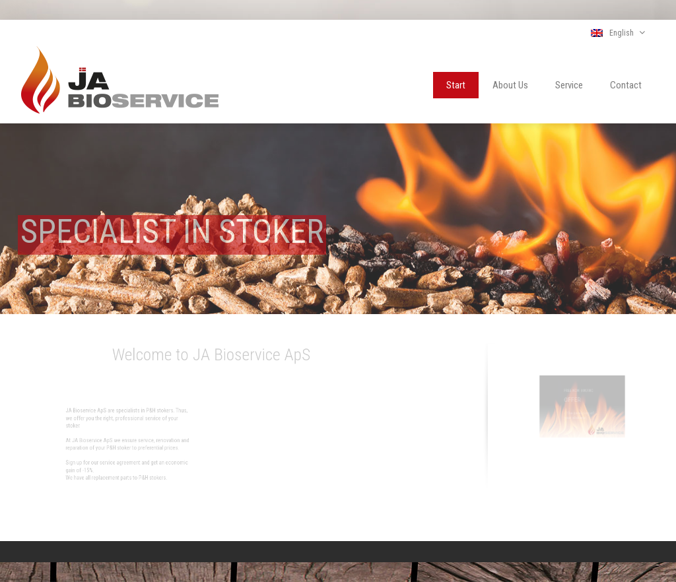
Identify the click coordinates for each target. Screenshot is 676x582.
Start (455, 85)
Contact (626, 85)
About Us (510, 85)
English (618, 33)
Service (569, 85)
